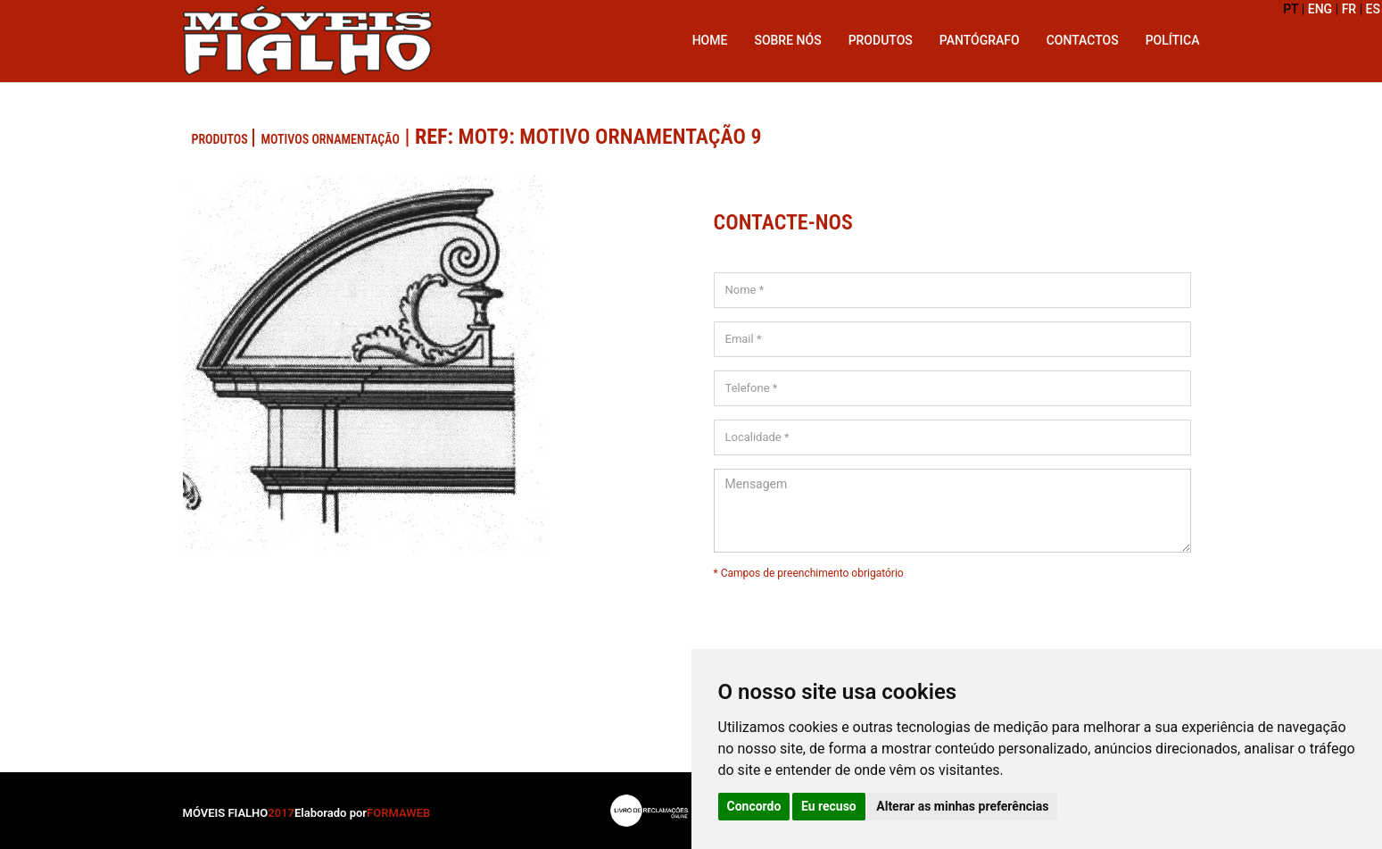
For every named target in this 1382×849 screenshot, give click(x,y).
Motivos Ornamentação (330, 139)
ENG (1320, 9)
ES (1373, 9)
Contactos (1083, 40)
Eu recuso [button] (829, 806)
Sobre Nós (787, 40)
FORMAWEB (398, 813)
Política (1173, 40)
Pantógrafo (979, 40)
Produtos (880, 40)
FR (1349, 9)
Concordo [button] (754, 806)
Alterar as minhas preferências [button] (962, 806)
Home (710, 40)
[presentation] (952, 616)
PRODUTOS (221, 139)
